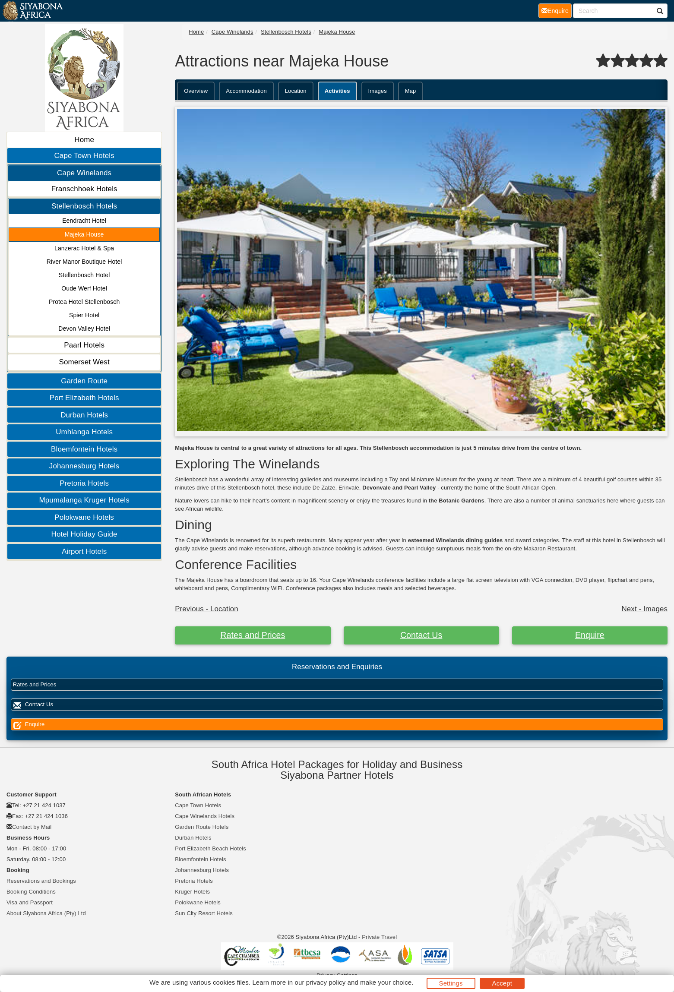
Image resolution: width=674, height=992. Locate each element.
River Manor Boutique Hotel (84, 261)
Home (84, 140)
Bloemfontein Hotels (84, 449)
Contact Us (421, 635)
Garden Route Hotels (201, 827)
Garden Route (84, 381)
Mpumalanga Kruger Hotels (84, 500)
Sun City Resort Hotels (204, 913)
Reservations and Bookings (41, 881)
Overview (196, 91)
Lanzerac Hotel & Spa (84, 248)
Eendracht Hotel (84, 220)
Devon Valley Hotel (84, 328)
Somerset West (84, 362)
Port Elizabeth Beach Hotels (210, 848)
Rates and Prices (252, 635)
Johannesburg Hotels (84, 466)
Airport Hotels (84, 551)
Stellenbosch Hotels (84, 206)
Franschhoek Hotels (84, 189)
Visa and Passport (29, 902)
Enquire (589, 635)
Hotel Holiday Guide (84, 534)
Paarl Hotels (84, 345)
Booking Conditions (31, 891)
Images (377, 91)
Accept (502, 983)
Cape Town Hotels (84, 156)
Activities (337, 91)
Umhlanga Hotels (84, 432)
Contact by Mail (31, 827)
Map (410, 91)
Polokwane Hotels (84, 517)
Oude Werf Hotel (84, 288)
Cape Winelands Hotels (204, 816)
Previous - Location (206, 609)
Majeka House (84, 234)
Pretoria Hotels (84, 483)
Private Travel (379, 937)
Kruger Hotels (192, 891)
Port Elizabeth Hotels (84, 398)
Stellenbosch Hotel (84, 275)
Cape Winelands (84, 173)
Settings (451, 983)
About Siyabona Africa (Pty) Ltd (46, 913)
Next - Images (645, 609)
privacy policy (325, 982)
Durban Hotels (84, 415)
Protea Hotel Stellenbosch (84, 301)
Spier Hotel (84, 315)
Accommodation (246, 91)
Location (296, 91)
